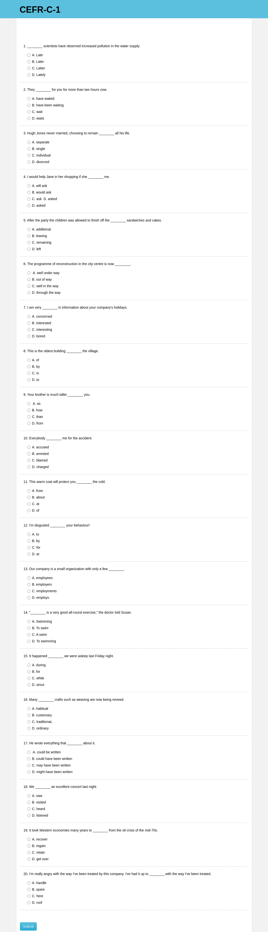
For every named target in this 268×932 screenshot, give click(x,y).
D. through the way (44, 278)
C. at (33, 489)
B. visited (37, 788)
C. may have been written (49, 751)
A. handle (36, 868)
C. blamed (37, 446)
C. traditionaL (39, 707)
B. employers (39, 570)
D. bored (36, 322)
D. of (33, 496)
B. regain (36, 831)
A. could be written (44, 738)
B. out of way (40, 265)
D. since (36, 670)
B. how (35, 396)
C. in (33, 359)
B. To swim (37, 614)
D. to (33, 365)
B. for (33, 657)
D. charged (38, 452)
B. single (37, 134)
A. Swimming (40, 607)
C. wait (36, 97)
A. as (35, 389)
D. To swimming (41, 627)
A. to (33, 520)
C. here (35, 882)
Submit (28, 912)
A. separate (39, 128)
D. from (35, 409)
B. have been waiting (45, 91)
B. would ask (39, 178)
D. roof (34, 888)
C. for (33, 533)
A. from (36, 476)
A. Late (35, 41)
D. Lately (36, 60)
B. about (36, 483)
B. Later (35, 47)
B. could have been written (49, 744)
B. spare (36, 875)
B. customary (39, 701)
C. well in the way (43, 272)
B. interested (39, 309)
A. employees (40, 563)
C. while (35, 664)
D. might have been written (50, 757)
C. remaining (39, 228)
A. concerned (39, 302)
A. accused (38, 433)
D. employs (38, 583)
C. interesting (40, 315)
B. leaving (37, 221)
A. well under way (43, 258)
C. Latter (36, 54)
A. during (37, 651)
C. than (35, 402)
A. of (33, 346)
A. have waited (41, 84)
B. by (33, 352)
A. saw (34, 781)
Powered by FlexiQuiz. (133, 926)
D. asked (36, 191)
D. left (34, 235)
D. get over (38, 845)
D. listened (37, 801)
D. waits (35, 104)
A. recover (37, 825)
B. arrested (38, 439)
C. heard (37, 794)
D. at (33, 540)
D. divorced (38, 147)
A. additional (40, 215)
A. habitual (38, 694)
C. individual (40, 141)
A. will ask (37, 171)
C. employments (42, 577)
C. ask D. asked (42, 184)
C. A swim (38, 620)
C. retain (36, 838)
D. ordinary (38, 714)
